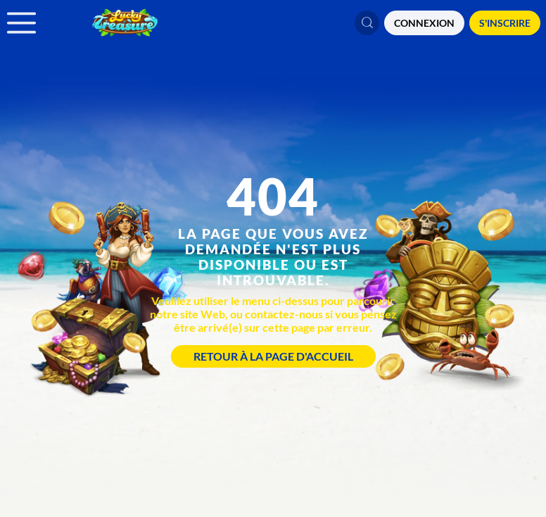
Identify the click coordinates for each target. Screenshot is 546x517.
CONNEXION (424, 23)
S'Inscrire (505, 23)
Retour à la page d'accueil (273, 356)
